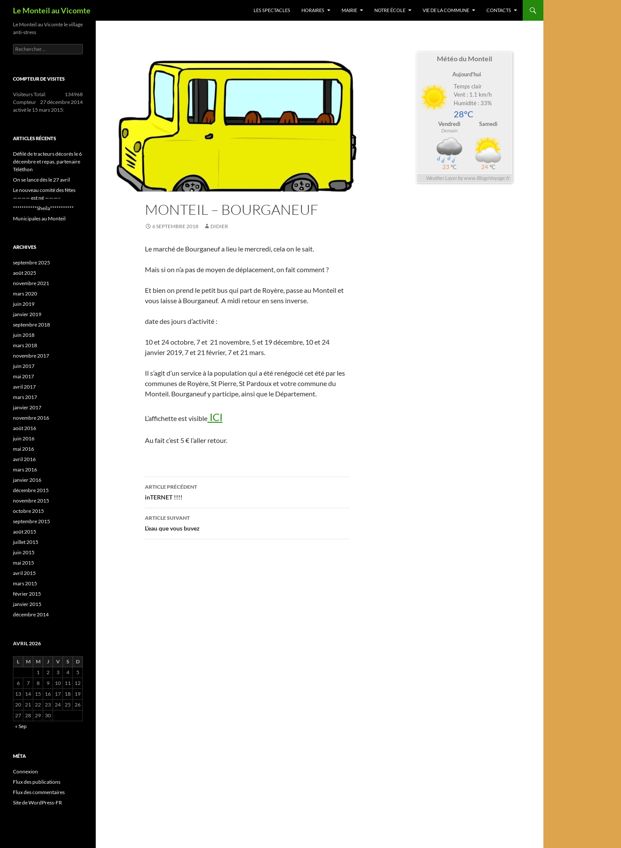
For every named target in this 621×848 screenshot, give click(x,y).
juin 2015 (23, 552)
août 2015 (24, 531)
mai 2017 (23, 376)
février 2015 (27, 593)
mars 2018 (25, 345)
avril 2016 (24, 459)
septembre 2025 (31, 262)
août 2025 (24, 273)
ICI (215, 417)
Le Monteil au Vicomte (52, 10)
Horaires (312, 10)
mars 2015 (25, 583)
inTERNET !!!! (247, 491)
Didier (219, 226)
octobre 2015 (28, 511)
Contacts (498, 10)
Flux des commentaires (39, 792)
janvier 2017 (27, 407)
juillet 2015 (25, 542)
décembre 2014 (31, 614)
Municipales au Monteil (39, 218)
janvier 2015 (27, 604)
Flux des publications (36, 782)
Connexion (25, 771)
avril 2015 (24, 573)
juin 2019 (23, 304)
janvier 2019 (27, 314)
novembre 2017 (31, 355)
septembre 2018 (31, 324)
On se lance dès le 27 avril (41, 179)
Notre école (389, 10)
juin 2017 (23, 366)
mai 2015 (23, 562)
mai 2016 (23, 449)
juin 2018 (23, 335)
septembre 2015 (31, 521)
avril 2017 (24, 386)
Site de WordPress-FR (37, 802)
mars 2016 (25, 469)
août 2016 (24, 428)
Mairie (349, 10)
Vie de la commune (446, 10)
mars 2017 (25, 397)
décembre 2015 (31, 490)
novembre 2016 (31, 418)
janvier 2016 (27, 480)
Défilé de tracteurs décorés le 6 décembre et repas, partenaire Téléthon (47, 162)
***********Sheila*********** (43, 208)
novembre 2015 (31, 500)
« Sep (21, 726)
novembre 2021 (31, 283)
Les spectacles (272, 10)
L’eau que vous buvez (247, 522)
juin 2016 (23, 438)
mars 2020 (25, 293)
